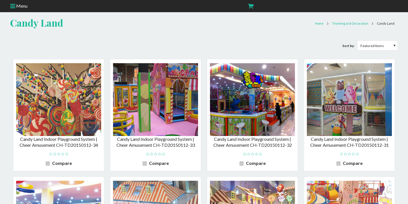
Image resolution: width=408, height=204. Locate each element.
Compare (62, 163)
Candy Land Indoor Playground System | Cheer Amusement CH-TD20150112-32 (252, 142)
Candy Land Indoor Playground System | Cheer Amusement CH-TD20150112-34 (59, 142)
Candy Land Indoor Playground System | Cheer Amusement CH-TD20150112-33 (155, 142)
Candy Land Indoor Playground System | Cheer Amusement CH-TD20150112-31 (349, 142)
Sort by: (348, 46)
